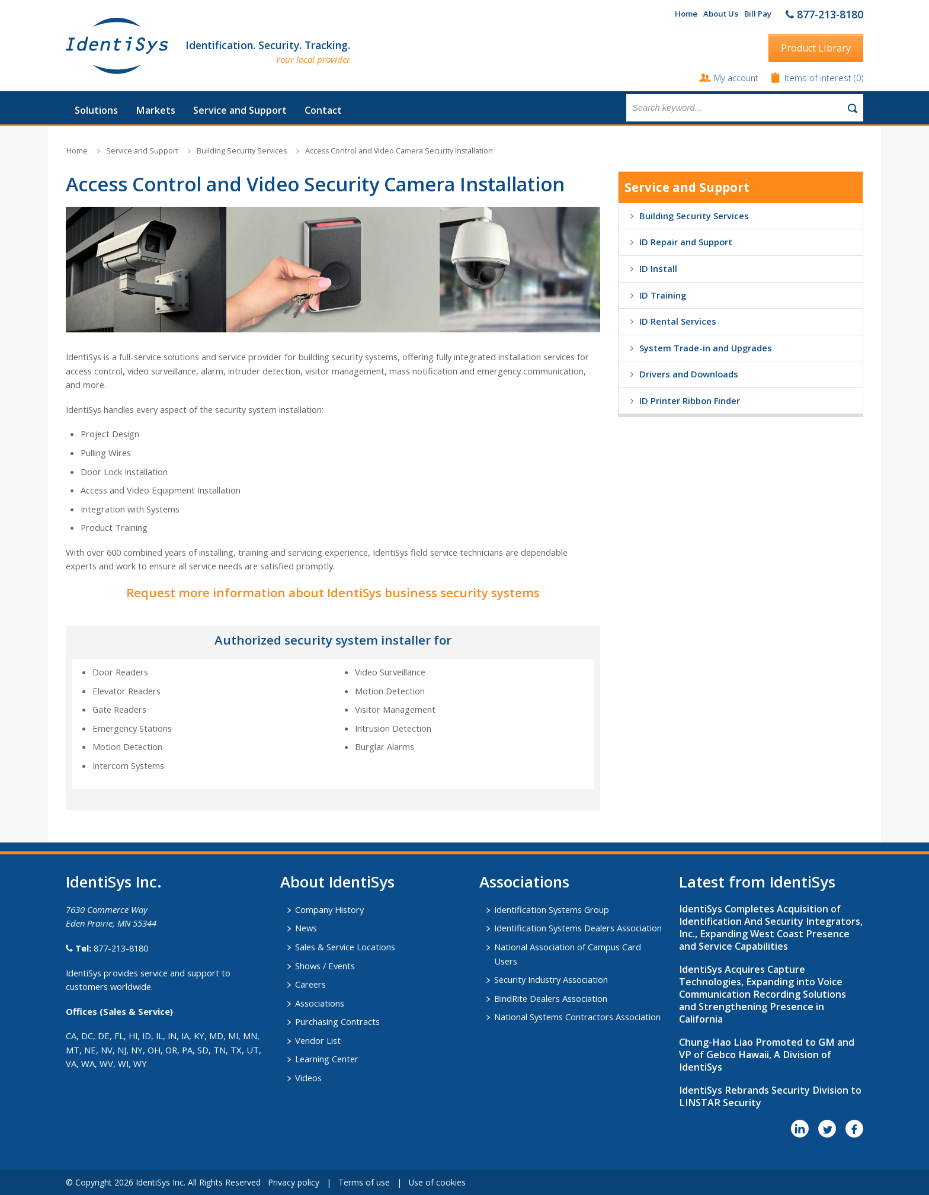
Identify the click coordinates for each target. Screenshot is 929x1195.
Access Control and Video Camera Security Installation (399, 151)
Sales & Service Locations (345, 947)
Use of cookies (437, 1182)
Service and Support (240, 110)
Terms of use (364, 1182)
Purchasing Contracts (337, 1021)
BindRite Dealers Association (550, 998)
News (306, 928)
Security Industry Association (551, 979)
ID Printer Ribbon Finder (689, 400)
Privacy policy (293, 1182)
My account (736, 78)
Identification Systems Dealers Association (578, 928)
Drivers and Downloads (688, 374)
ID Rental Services (677, 321)
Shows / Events (325, 966)
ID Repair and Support (685, 242)
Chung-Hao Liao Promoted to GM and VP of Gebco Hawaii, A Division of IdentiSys (766, 1055)
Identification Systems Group (551, 909)
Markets (155, 110)
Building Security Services (242, 151)
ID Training (662, 295)
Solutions (96, 110)
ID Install (658, 268)
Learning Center (326, 1059)
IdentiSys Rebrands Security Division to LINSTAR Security (770, 1096)
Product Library (816, 48)
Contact (323, 110)
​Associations (524, 881)
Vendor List (318, 1040)
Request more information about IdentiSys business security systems (333, 592)
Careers (310, 984)
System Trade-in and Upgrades (705, 348)
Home (686, 13)
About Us (720, 13)
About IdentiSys (337, 881)
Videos (308, 1078)
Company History (329, 909)
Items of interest (819, 78)
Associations (319, 1003)
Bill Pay (757, 13)
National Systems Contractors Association (577, 1017)
